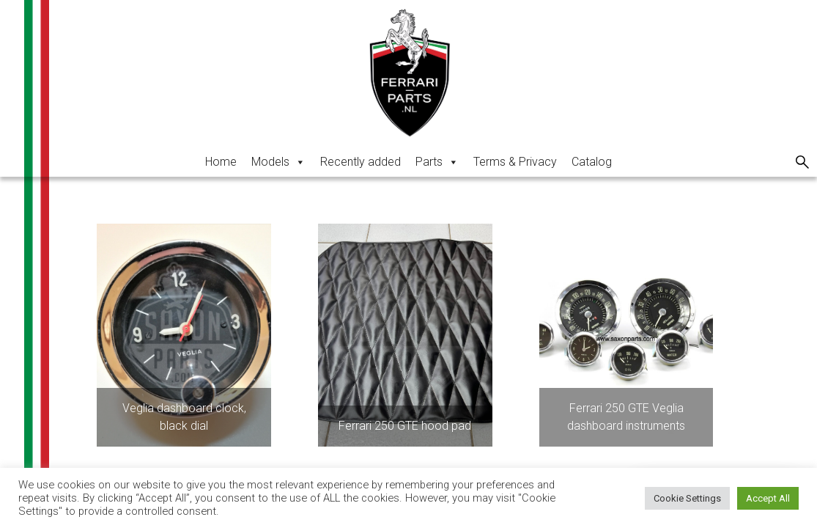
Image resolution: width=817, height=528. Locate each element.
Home (221, 162)
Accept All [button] (768, 498)
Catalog (592, 162)
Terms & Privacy (515, 162)
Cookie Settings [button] (687, 498)
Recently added (360, 162)
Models (278, 162)
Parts (437, 162)
